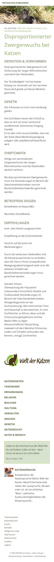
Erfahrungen (13, 392)
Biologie (10, 402)
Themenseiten (11, 517)
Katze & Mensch (14, 435)
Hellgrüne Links (11, 531)
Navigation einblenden (15, 2)
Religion (10, 397)
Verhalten (11, 413)
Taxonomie (12, 386)
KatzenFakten (13, 381)
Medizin (9, 418)
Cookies (8, 541)
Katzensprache (25, 469)
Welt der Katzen (25, 28)
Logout (7, 545)
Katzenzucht (13, 429)
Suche (7, 524)
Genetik (8, 31)
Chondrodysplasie (22, 31)
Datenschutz (10, 538)
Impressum (9, 534)
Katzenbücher (11, 520)
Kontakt (8, 527)
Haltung (10, 408)
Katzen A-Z (40, 28)
